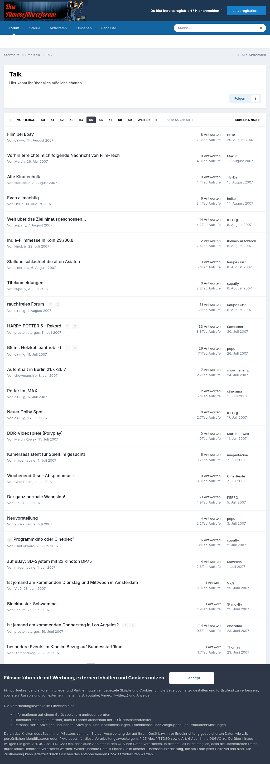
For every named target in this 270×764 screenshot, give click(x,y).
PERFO (232, 497)
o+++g (19, 140)
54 (81, 120)
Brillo (231, 135)
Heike (18, 204)
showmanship (25, 375)
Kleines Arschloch (241, 241)
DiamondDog (24, 652)
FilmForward (24, 546)
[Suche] (199, 28)
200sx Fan (22, 524)
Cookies (114, 754)
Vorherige (26, 120)
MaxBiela (234, 561)
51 (52, 120)
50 (43, 120)
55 (91, 120)
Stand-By (234, 604)
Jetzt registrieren (247, 10)
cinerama (21, 267)
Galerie (34, 28)
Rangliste (108, 28)
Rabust (19, 609)
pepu (231, 348)
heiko (231, 198)
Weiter (144, 120)
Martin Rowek (25, 439)
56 (101, 120)
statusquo (22, 183)
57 (110, 120)
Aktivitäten (58, 28)
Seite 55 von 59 (180, 120)
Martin (19, 161)
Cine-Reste (23, 481)
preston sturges (27, 332)
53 (72, 120)
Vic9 (17, 588)
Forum (14, 30)
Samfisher (235, 327)
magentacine (24, 460)
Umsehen (83, 28)
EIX (17, 502)
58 (120, 120)
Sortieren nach (247, 120)
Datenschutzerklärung (165, 749)
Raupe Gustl (237, 262)
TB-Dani (233, 177)
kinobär (20, 246)
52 (62, 120)
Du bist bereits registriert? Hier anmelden (186, 10)
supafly (20, 225)
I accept (191, 678)
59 (130, 120)
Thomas (233, 647)
